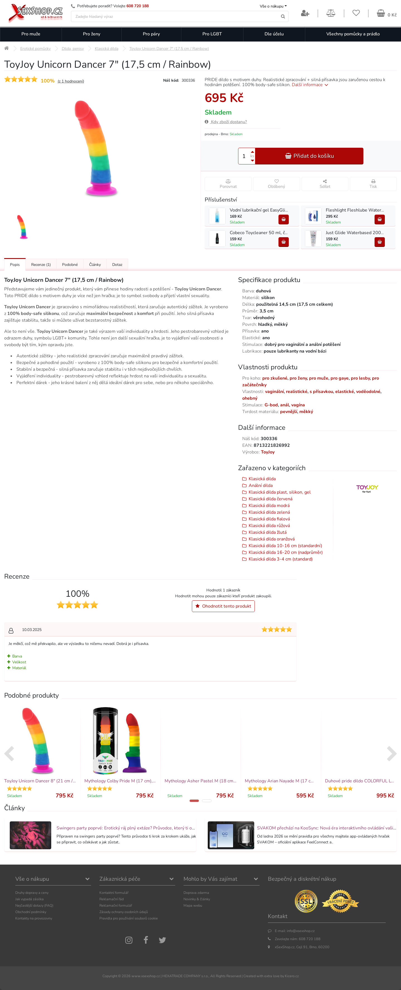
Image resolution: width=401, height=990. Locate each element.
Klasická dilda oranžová (272, 539)
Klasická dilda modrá (269, 506)
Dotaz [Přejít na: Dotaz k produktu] (117, 264)
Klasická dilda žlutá (268, 532)
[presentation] (9, 754)
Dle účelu (274, 34)
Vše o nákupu (271, 6)
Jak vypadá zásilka (29, 899)
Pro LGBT (212, 34)
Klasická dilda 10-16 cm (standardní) (285, 546)
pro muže (318, 378)
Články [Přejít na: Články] (95, 264)
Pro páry (151, 34)
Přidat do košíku (309, 156)
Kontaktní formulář (113, 892)
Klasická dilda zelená (269, 512)
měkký (306, 412)
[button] (194, 800)
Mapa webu (193, 905)
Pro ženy (91, 34)
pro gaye (340, 378)
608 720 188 (137, 6)
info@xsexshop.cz (301, 930)
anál (284, 405)
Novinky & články (197, 899)
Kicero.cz (292, 976)
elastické (344, 392)
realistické (296, 392)
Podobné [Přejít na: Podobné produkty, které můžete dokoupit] (70, 264)
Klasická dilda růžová (269, 526)
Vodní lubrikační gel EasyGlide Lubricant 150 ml (278, 210)
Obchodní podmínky (30, 911)
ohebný (249, 398)
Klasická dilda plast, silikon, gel (280, 492)
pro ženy (298, 378)
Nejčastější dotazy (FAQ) (34, 905)
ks (252, 156)
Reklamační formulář (115, 905)
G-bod (271, 405)
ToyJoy (268, 452)
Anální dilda (261, 485)
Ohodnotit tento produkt (223, 606)
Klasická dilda (262, 479)
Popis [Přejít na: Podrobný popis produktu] (15, 264)
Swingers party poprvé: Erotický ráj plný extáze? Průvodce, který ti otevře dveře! (136, 828)
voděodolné (368, 392)
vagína (298, 405)
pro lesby (360, 378)
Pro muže (30, 34)
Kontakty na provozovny (33, 918)
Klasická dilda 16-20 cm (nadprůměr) (286, 552)
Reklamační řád (111, 899)
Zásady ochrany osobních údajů (123, 911)
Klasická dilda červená (270, 499)
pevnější (288, 412)
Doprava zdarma (196, 892)
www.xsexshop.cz (145, 976)
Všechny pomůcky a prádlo (353, 34)
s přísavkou (321, 392)
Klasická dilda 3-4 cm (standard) (281, 559)
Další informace (311, 85)
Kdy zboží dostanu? (226, 122)
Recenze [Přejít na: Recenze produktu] (41, 264)
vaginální (274, 392)
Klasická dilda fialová (269, 519)
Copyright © (111, 976)
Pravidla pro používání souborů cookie (128, 918)
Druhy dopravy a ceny (31, 892)
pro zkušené (274, 378)
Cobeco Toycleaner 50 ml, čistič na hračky (271, 233)
